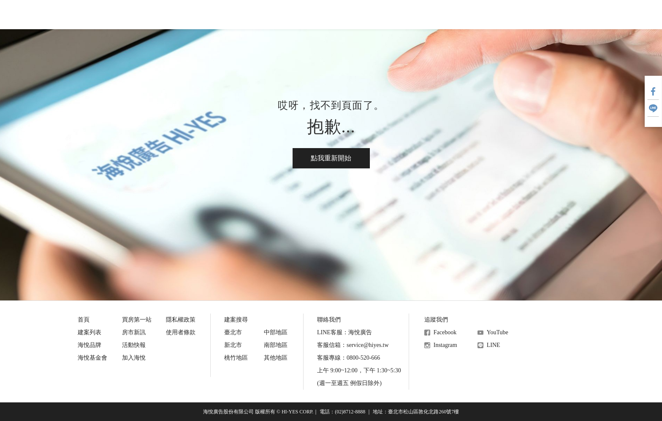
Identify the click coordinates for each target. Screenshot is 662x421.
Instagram (445, 345)
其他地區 (276, 358)
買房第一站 (215, 14)
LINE (493, 345)
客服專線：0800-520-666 (348, 358)
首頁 (84, 319)
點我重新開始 (331, 158)
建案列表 (89, 332)
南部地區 (276, 345)
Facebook (445, 332)
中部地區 (276, 332)
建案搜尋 (155, 14)
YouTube (497, 332)
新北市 (233, 345)
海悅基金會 (392, 14)
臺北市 (233, 332)
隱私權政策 (180, 319)
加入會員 (571, 14)
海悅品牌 (89, 345)
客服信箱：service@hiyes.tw (353, 345)
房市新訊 (275, 14)
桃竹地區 (236, 358)
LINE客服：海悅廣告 (344, 332)
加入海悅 (134, 358)
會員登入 (538, 14)
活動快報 (331, 14)
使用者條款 (180, 332)
